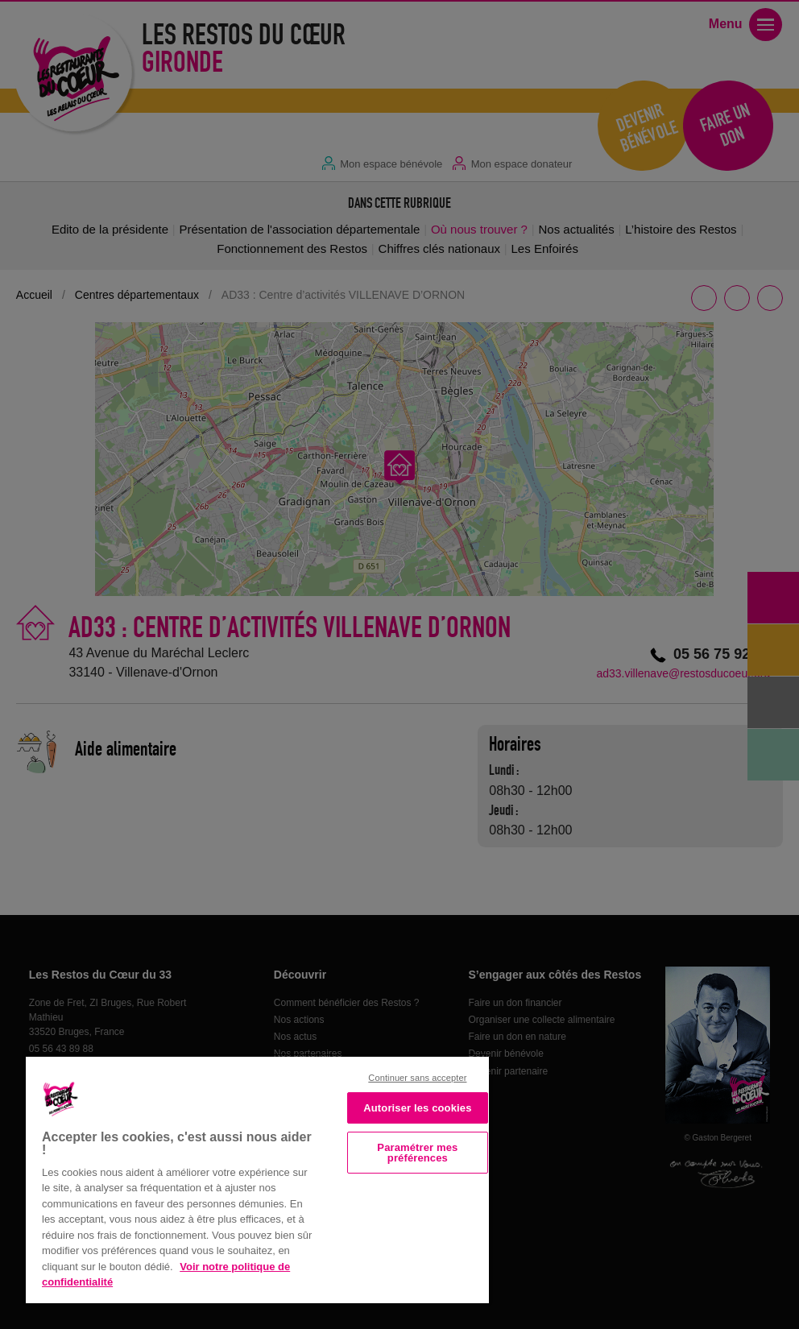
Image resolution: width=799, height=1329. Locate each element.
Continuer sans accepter (417, 1078)
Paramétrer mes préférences (417, 1152)
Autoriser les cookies (417, 1108)
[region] (257, 1178)
